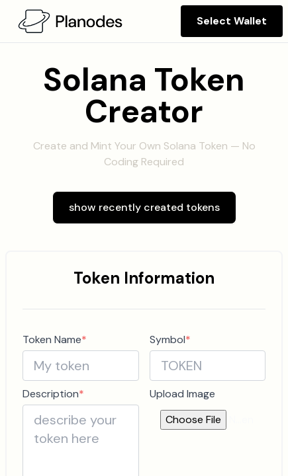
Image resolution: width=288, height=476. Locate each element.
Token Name (55, 339)
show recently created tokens (144, 207)
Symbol (170, 339)
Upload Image (182, 394)
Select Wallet (232, 21)
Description (53, 394)
